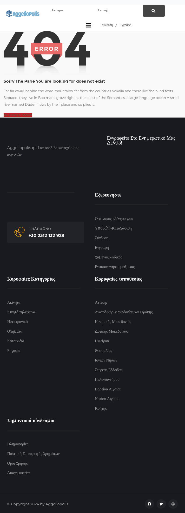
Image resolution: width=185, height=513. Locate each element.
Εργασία (13, 350)
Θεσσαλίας (103, 350)
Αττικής (101, 302)
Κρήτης (101, 408)
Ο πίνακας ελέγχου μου (114, 218)
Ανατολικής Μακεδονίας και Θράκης (123, 312)
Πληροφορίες (17, 444)
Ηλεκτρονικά (17, 321)
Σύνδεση (107, 25)
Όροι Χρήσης (17, 463)
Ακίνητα (13, 302)
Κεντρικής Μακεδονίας (113, 321)
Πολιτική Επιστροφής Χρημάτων (33, 453)
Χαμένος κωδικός (108, 257)
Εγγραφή (125, 25)
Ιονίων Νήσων (106, 360)
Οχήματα (14, 331)
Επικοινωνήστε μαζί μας (115, 266)
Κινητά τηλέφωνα (21, 312)
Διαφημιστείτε (18, 473)
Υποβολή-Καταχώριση (113, 228)
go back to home (18, 115)
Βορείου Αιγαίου (108, 389)
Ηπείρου (102, 341)
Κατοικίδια (15, 341)
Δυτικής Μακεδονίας (111, 331)
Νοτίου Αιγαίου (107, 398)
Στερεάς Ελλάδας (108, 370)
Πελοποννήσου (107, 379)
